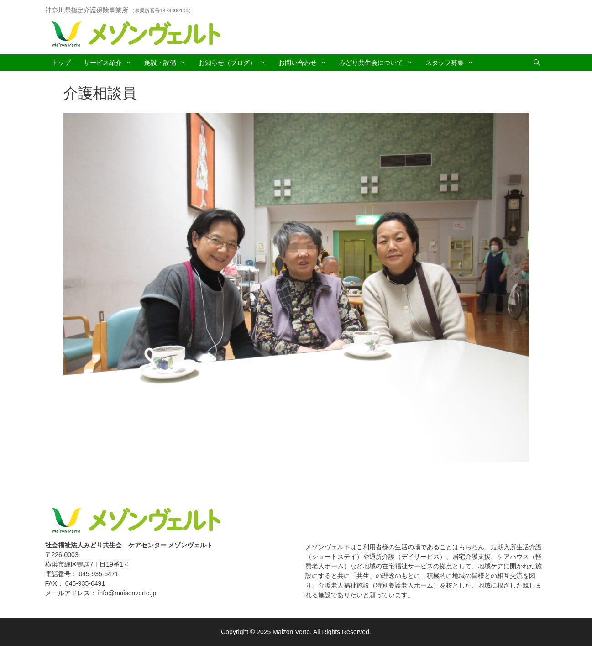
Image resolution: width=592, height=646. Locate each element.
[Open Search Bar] (536, 62)
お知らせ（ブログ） (235, 62)
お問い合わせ (305, 62)
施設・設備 (168, 62)
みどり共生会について (379, 62)
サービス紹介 (111, 62)
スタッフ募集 (452, 62)
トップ (61, 62)
